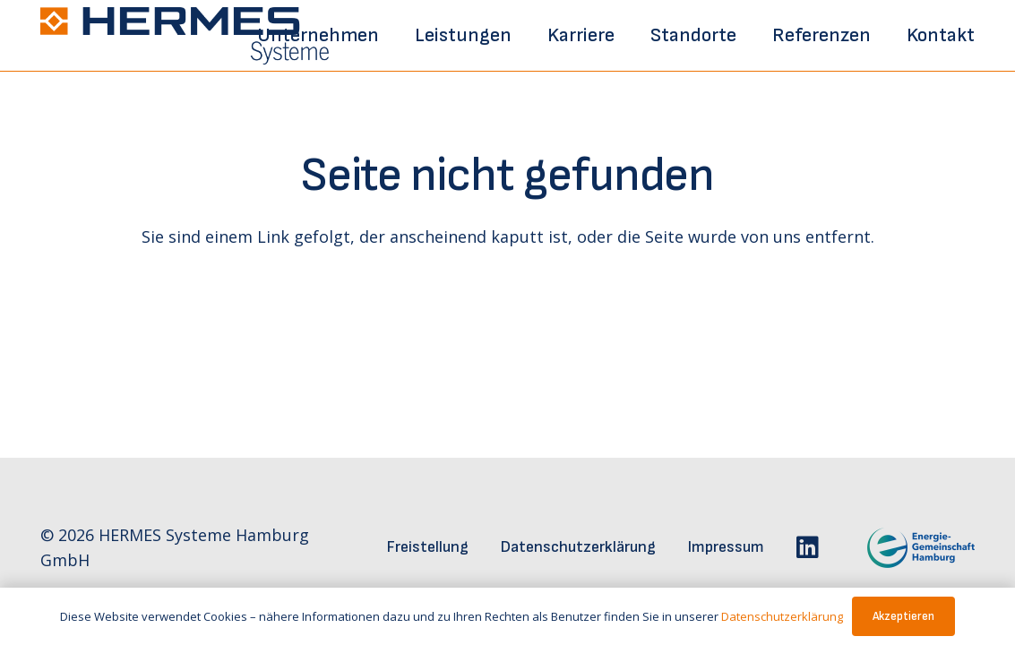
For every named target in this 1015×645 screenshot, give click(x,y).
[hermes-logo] (184, 35)
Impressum (726, 547)
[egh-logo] (897, 548)
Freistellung (428, 547)
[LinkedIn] (807, 547)
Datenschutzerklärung (578, 547)
